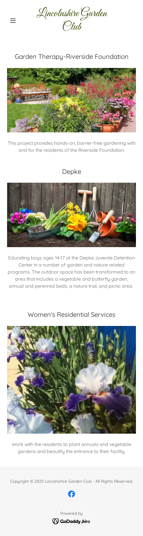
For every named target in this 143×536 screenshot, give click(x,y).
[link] (71, 20)
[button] (16, 20)
